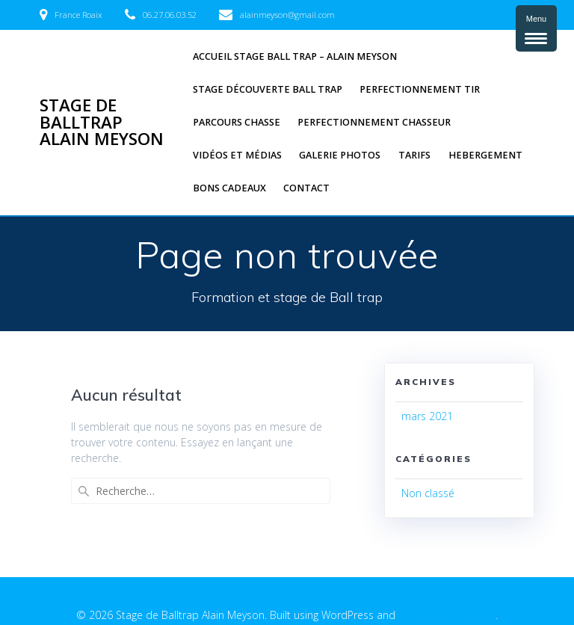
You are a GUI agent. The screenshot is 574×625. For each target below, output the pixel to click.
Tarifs (414, 155)
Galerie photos (339, 155)
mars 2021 (427, 416)
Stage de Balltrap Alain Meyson (102, 122)
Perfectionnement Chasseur (374, 122)
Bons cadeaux (229, 188)
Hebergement (485, 155)
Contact (306, 188)
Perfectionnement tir (419, 89)
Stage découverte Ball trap (267, 89)
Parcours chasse (236, 122)
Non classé (427, 493)
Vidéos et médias (237, 155)
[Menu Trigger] (536, 28)
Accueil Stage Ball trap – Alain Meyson (295, 56)
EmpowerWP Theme (447, 588)
